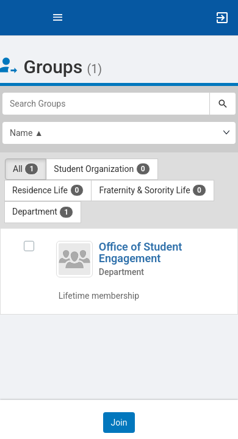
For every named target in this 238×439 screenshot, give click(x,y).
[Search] (222, 103)
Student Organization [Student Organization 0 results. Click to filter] (102, 169)
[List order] (119, 133)
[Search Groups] (106, 103)
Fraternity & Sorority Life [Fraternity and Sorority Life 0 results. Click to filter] (152, 190)
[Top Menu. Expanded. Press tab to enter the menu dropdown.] (58, 17)
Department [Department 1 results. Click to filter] (42, 212)
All (25, 169)
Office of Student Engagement (140, 252)
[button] (15, 18)
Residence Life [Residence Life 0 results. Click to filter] (48, 190)
